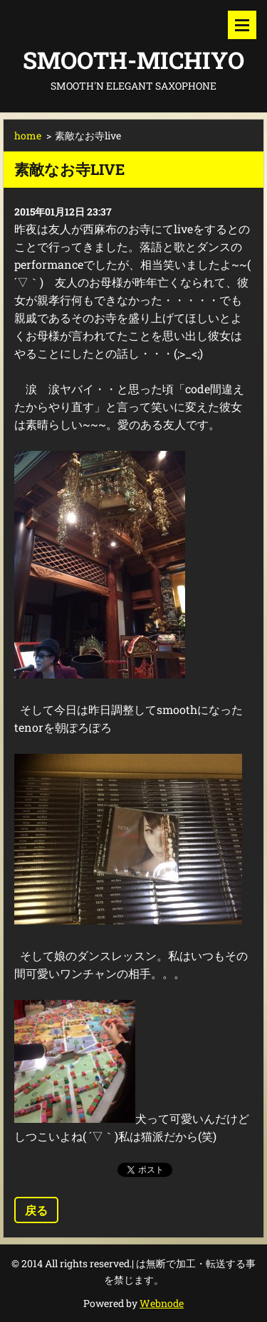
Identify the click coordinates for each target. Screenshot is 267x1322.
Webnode (162, 1303)
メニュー (242, 25)
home (27, 135)
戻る (36, 1210)
